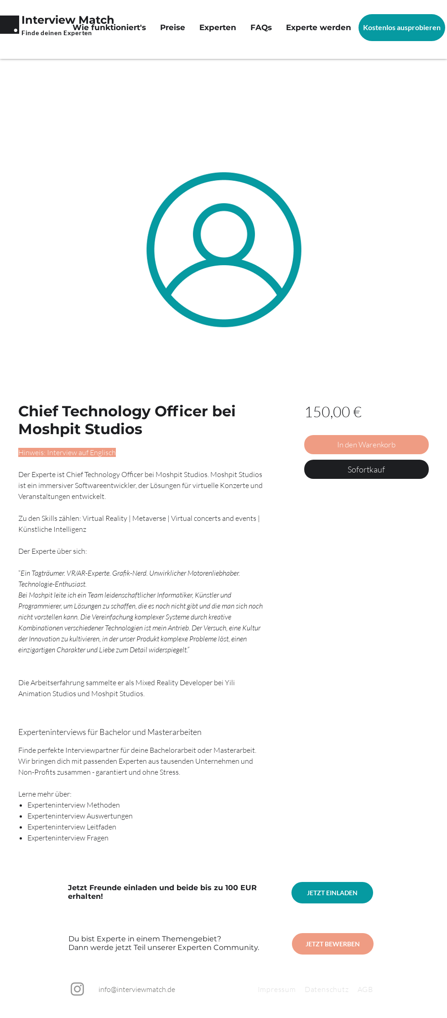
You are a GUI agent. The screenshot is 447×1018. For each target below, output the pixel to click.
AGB (365, 989)
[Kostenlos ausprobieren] (402, 27)
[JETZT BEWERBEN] (333, 944)
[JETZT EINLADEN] (332, 892)
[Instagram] (77, 989)
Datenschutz (331, 989)
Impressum (277, 989)
